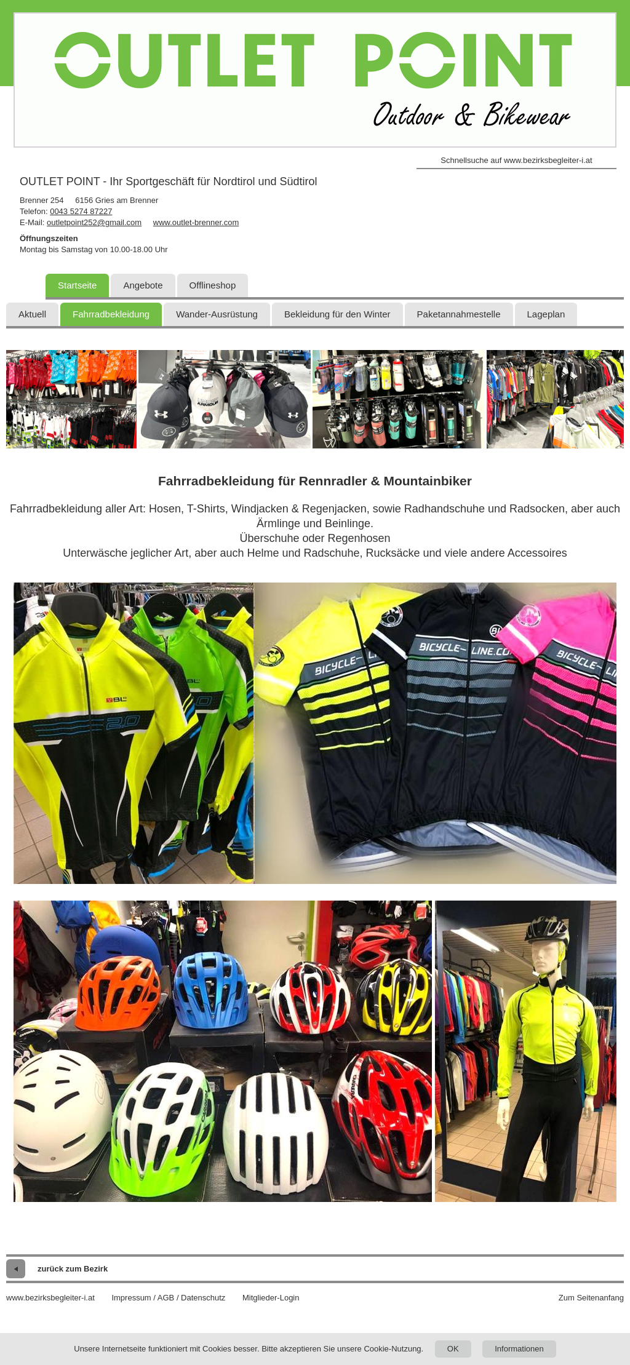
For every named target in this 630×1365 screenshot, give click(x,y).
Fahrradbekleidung (111, 314)
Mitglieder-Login (271, 1297)
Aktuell (32, 314)
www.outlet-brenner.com (196, 222)
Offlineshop (212, 285)
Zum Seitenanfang (591, 1297)
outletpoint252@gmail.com (94, 222)
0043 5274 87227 (81, 211)
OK (453, 1348)
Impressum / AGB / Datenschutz (168, 1297)
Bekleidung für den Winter (337, 314)
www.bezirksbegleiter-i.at (50, 1297)
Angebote (142, 285)
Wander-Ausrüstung (217, 314)
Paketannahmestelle (459, 314)
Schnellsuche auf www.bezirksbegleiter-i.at (516, 160)
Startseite (77, 285)
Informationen (519, 1348)
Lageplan (546, 314)
